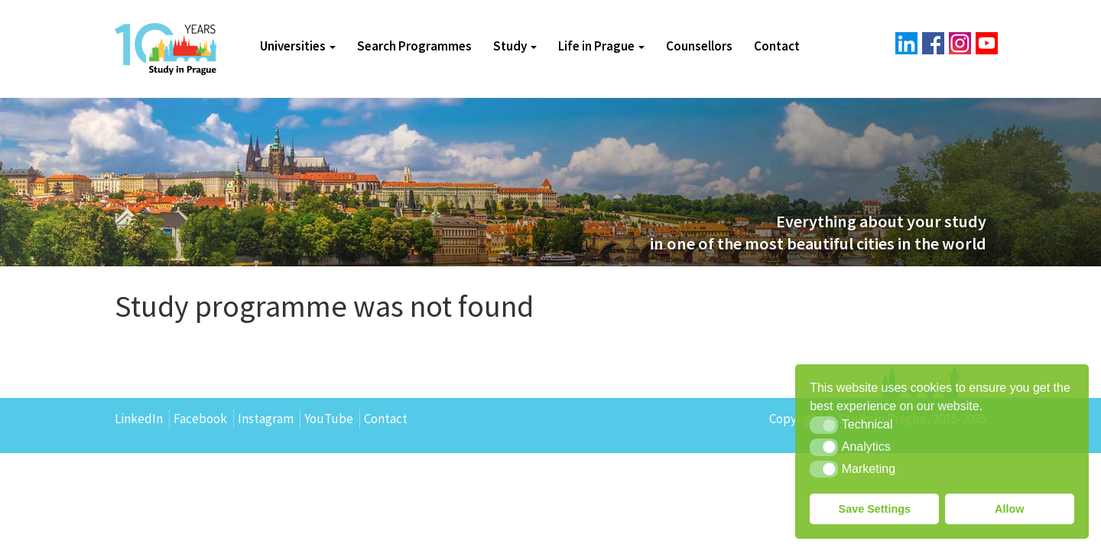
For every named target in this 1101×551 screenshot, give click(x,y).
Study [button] (515, 45)
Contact (777, 45)
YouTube (328, 418)
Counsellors (699, 45)
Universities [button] (298, 45)
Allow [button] (1009, 509)
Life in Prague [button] (601, 45)
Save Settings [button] (875, 509)
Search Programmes (414, 45)
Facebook (200, 418)
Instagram (266, 418)
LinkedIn (139, 418)
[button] (824, 424)
